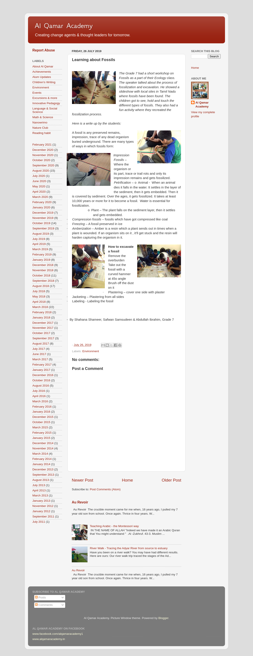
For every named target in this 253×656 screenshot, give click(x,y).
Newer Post (82, 480)
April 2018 (39, 301)
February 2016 (42, 406)
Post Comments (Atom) (105, 489)
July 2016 (38, 390)
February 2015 (42, 432)
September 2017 (43, 338)
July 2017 (38, 348)
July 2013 (38, 485)
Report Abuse (43, 50)
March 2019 (40, 249)
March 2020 (40, 197)
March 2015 (40, 427)
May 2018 (38, 296)
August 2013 (40, 480)
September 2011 (43, 516)
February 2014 (42, 459)
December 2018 (42, 265)
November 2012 (42, 506)
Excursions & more (44, 98)
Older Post (171, 480)
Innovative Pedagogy (46, 103)
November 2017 (42, 327)
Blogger (163, 618)
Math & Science (42, 117)
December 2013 (42, 469)
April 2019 (39, 244)
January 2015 (41, 438)
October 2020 (41, 160)
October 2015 (41, 422)
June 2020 (39, 181)
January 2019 (41, 259)
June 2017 (39, 354)
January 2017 (41, 369)
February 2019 (42, 254)
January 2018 (41, 317)
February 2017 (42, 364)
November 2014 (42, 448)
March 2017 (40, 359)
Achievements (41, 71)
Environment (90, 351)
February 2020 (42, 202)
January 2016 (41, 411)
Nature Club (40, 127)
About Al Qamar (42, 66)
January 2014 (41, 464)
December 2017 (42, 322)
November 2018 (42, 270)
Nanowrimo (39, 122)
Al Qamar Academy (64, 25)
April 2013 (39, 490)
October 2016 (41, 380)
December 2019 (42, 212)
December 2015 (42, 417)
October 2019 (41, 223)
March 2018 (40, 307)
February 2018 (42, 312)
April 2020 (39, 191)
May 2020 (38, 186)
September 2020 (43, 165)
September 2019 (43, 228)
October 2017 (41, 333)
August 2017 (40, 343)
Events (36, 92)
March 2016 (40, 401)
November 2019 (42, 218)
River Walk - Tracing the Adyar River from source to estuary (128, 548)
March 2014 (40, 453)
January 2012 (41, 511)
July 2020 (38, 176)
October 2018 (41, 275)
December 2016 (42, 375)
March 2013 (40, 495)
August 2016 (40, 385)
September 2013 (43, 474)
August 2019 (40, 233)
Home (127, 480)
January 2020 (41, 207)
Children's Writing (43, 82)
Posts (40, 597)
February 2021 (42, 144)
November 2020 (42, 155)
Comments (44, 605)
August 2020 (40, 170)
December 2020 (42, 149)
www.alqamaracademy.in (48, 639)
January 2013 (41, 500)
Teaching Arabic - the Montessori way (114, 526)
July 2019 (38, 239)
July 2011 (38, 521)
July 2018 (38, 291)
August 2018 (40, 286)
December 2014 (42, 443)
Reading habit (41, 133)
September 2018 (43, 280)
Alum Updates (41, 77)
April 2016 (39, 396)
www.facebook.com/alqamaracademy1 (57, 633)
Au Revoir (80, 502)
